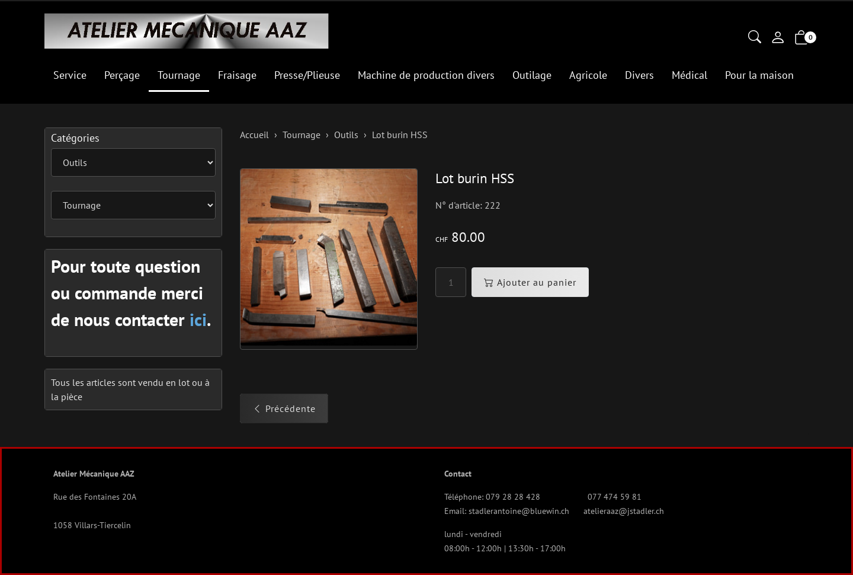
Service (69, 75)
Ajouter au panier (530, 282)
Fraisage (237, 75)
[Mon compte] (777, 38)
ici (198, 319)
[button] (754, 38)
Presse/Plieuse (307, 75)
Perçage (122, 75)
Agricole (588, 75)
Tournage (179, 75)
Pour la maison (759, 75)
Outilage (531, 75)
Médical (689, 75)
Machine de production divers (426, 75)
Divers (639, 75)
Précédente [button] (284, 408)
